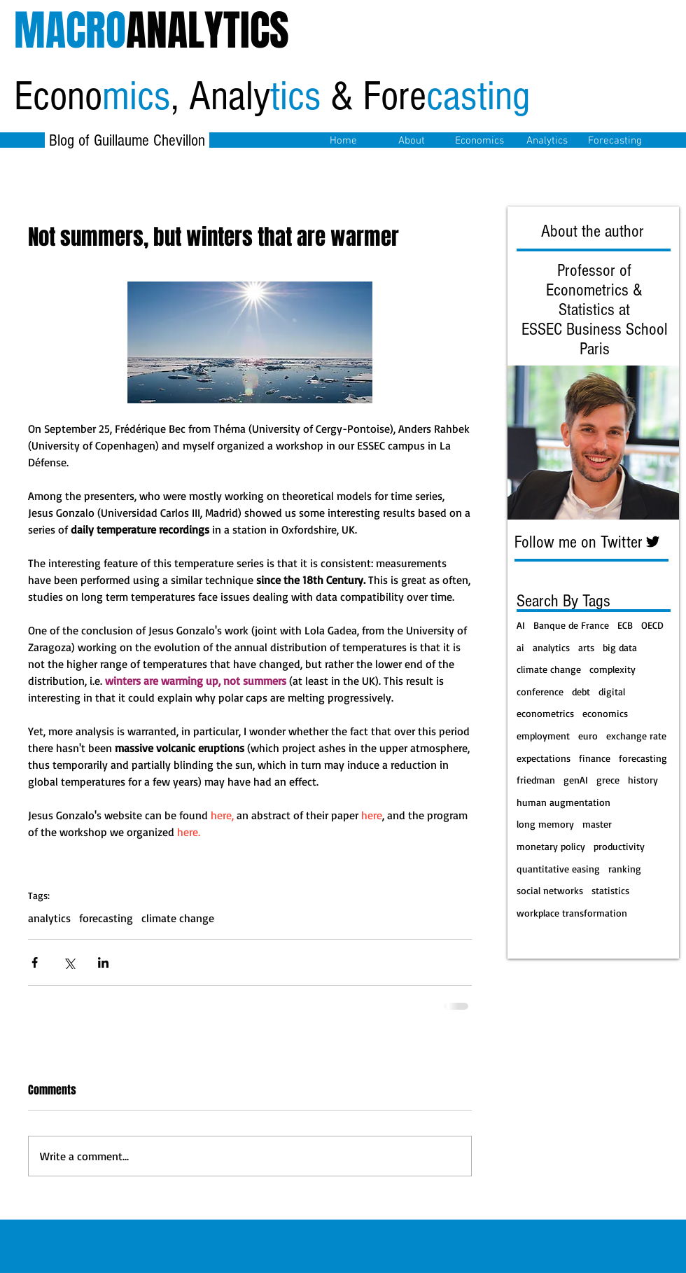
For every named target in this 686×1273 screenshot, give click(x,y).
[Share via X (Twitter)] (69, 962)
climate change (177, 918)
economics (605, 713)
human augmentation (563, 802)
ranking (624, 869)
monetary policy (551, 846)
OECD (652, 625)
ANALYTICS (151, 31)
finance (594, 758)
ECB (625, 625)
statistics (610, 890)
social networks (550, 890)
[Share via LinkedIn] (103, 962)
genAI (576, 780)
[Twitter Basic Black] (653, 542)
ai (520, 647)
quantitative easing (558, 869)
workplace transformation (572, 913)
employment (543, 736)
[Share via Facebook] (34, 962)
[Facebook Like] (171, 185)
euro (588, 736)
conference (540, 691)
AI (521, 625)
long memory (545, 824)
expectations (543, 758)
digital (611, 691)
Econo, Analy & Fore (272, 96)
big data (620, 647)
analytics (49, 918)
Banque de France (571, 625)
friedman (536, 780)
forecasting (106, 918)
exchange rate (636, 736)
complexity (612, 669)
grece (608, 780)
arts (586, 647)
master (597, 824)
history (643, 780)
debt (581, 691)
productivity (619, 846)
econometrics (545, 713)
